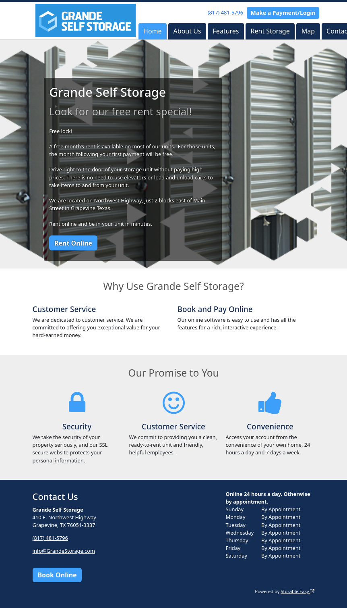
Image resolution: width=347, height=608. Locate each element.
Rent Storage (270, 31)
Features (226, 31)
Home (152, 31)
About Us (187, 31)
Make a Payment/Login (283, 13)
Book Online (56, 575)
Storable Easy (297, 591)
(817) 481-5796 (225, 12)
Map (308, 31)
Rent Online (73, 243)
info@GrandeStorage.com (64, 550)
